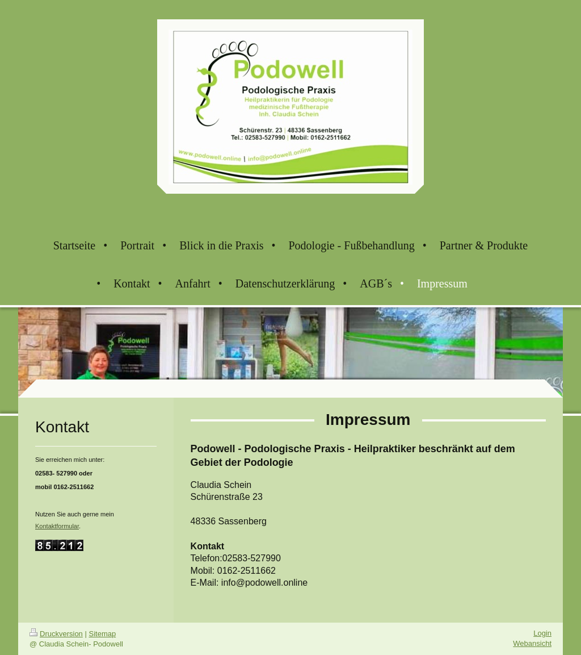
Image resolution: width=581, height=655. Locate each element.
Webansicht (532, 643)
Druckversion (56, 633)
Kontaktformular (57, 526)
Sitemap (102, 633)
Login (542, 633)
